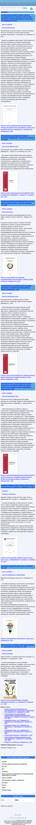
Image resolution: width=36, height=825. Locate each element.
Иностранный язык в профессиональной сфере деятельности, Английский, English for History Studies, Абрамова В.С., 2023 (16, 287)
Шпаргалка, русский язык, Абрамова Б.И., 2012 (18, 742)
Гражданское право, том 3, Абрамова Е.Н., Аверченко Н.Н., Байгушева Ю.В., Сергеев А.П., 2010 (18, 722)
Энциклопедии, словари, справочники (13, 780)
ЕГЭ (3, 769)
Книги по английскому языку (10, 146)
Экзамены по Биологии (9, 494)
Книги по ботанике (7, 653)
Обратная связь (6, 790)
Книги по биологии (7, 212)
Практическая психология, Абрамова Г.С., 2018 (18, 735)
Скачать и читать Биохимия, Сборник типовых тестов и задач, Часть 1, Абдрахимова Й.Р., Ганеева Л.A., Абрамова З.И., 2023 (18, 559)
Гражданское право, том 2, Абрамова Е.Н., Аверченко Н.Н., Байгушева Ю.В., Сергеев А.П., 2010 (18, 727)
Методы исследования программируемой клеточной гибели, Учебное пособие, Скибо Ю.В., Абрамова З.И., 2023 (17, 203)
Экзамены (5, 491)
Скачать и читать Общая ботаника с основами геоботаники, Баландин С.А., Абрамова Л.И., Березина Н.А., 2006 (17, 702)
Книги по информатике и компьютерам (13, 575)
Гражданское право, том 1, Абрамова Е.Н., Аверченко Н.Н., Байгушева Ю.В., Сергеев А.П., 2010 (18, 732)
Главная (4, 761)
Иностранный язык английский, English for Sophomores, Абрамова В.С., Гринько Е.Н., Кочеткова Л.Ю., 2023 (17, 137)
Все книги (5, 782)
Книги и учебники (7, 24)
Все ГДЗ (4, 766)
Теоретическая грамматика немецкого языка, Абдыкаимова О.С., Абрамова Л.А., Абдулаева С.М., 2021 (18, 739)
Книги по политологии (8, 27)
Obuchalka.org (9, 820)
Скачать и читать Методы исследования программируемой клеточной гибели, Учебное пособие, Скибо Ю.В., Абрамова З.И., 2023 (17, 279)
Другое (4, 785)
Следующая (19, 745)
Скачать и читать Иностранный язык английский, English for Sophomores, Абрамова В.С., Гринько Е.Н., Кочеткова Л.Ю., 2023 (17, 194)
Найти (3, 787)
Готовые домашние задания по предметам (14, 764)
